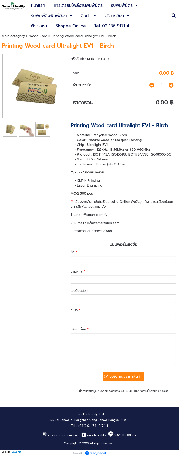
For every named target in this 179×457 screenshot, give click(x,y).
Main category (13, 35)
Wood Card (38, 35)
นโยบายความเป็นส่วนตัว (146, 391)
